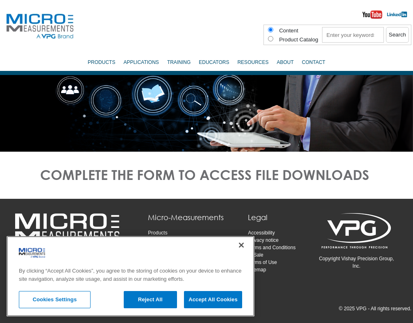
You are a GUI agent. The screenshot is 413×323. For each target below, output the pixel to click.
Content (288, 30)
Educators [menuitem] (214, 62)
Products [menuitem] (101, 62)
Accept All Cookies (213, 299)
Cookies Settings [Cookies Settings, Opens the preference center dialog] (55, 299)
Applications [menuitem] (141, 62)
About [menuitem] (285, 62)
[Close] (241, 245)
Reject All (150, 299)
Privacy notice (263, 240)
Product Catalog (298, 39)
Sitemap (257, 270)
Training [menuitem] (179, 62)
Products (157, 233)
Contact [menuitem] (313, 62)
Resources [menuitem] (252, 62)
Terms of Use (262, 262)
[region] (130, 276)
